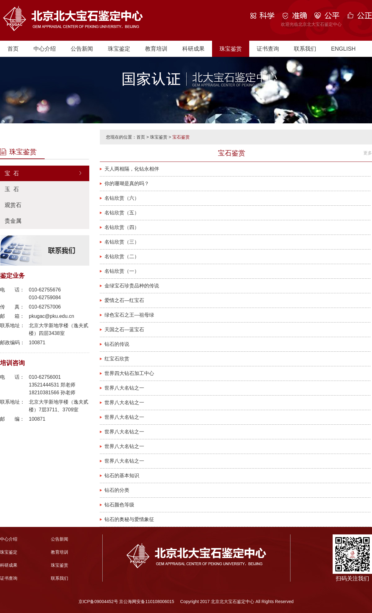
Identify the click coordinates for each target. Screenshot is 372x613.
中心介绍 (44, 49)
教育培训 (156, 49)
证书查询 (268, 49)
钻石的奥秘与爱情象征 (129, 519)
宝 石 (12, 173)
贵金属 (13, 221)
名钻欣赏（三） (121, 242)
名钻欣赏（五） (121, 212)
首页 (13, 49)
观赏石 (13, 205)
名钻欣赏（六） (121, 198)
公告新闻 (82, 49)
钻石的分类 (116, 490)
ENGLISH (343, 49)
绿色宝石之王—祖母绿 (129, 315)
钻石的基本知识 (121, 475)
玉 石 (12, 189)
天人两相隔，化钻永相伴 (131, 169)
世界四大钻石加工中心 (129, 373)
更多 (367, 152)
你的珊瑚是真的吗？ (126, 183)
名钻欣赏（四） (121, 227)
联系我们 (305, 49)
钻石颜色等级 (119, 504)
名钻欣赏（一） (121, 271)
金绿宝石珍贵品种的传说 (131, 285)
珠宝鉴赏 (230, 49)
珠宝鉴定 (119, 49)
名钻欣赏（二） (121, 256)
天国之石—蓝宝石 (124, 329)
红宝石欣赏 (116, 358)
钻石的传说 (116, 344)
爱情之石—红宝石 (124, 300)
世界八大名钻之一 (124, 388)
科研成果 (193, 49)
